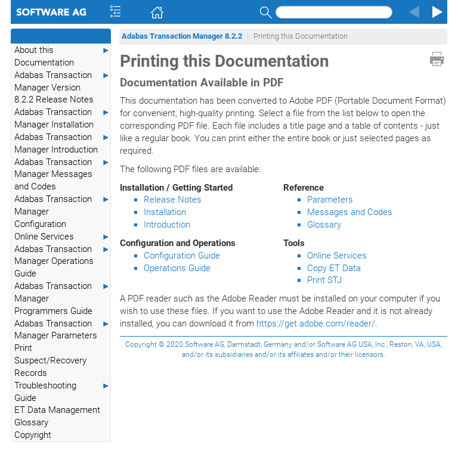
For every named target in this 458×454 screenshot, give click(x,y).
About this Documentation (62, 56)
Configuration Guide (182, 255)
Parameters (330, 199)
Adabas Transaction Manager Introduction (62, 143)
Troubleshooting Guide (62, 391)
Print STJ (324, 280)
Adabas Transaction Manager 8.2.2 (182, 36)
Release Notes (173, 199)
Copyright (32, 435)
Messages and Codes (349, 212)
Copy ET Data (334, 268)
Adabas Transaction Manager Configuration (62, 211)
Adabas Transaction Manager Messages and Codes (62, 174)
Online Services (62, 237)
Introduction (167, 224)
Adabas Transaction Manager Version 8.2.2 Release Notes (62, 87)
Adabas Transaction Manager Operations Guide (62, 261)
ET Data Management (57, 410)
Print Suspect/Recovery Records (50, 360)
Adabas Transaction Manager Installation (62, 118)
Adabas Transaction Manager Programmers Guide (62, 298)
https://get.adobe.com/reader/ (315, 323)
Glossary (31, 422)
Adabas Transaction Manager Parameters (62, 329)
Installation (165, 212)
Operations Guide (177, 268)
